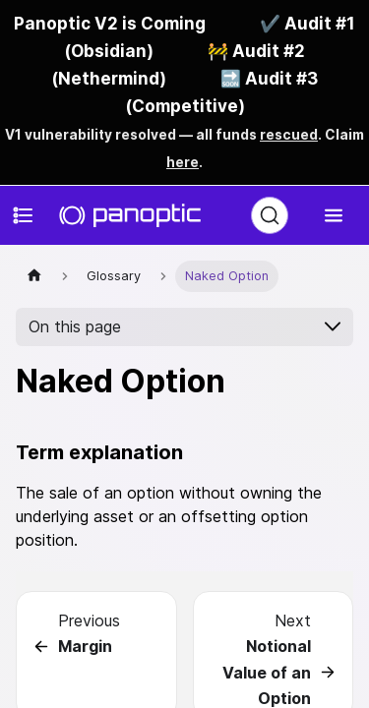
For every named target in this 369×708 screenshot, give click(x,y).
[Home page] (34, 276)
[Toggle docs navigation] (23, 215)
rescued (289, 135)
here (182, 162)
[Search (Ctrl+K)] (269, 215)
